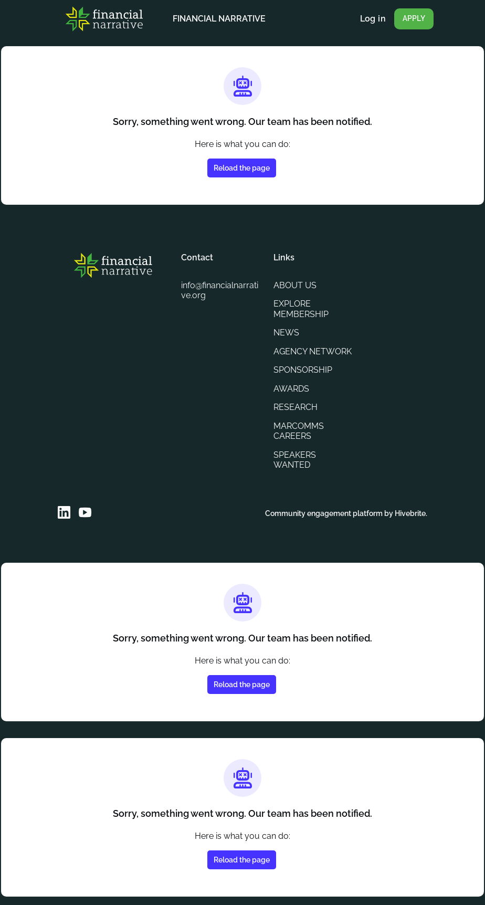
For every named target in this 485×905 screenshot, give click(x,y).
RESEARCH (296, 407)
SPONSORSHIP (304, 370)
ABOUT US (295, 275)
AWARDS (292, 388)
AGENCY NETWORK (295, 346)
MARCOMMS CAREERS (299, 430)
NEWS (286, 322)
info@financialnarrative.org (220, 280)
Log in (372, 19)
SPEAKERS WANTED (296, 459)
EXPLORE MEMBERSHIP (302, 298)
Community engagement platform (316, 513)
